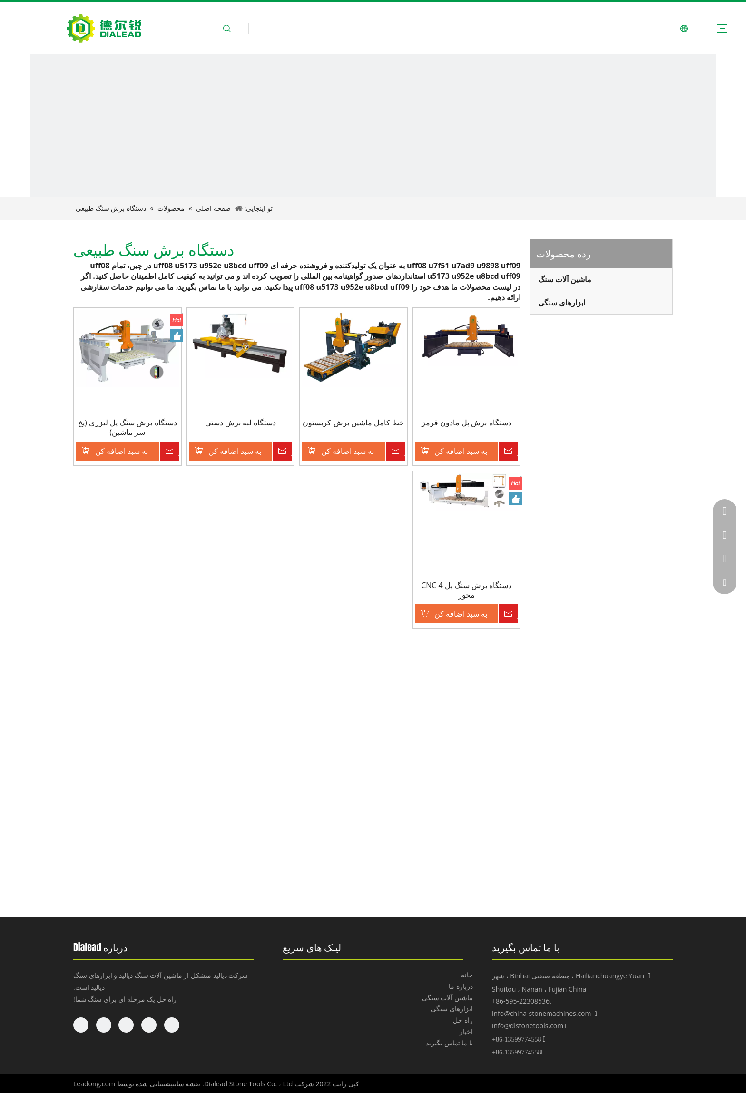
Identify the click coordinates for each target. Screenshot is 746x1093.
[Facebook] (171, 1025)
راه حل (463, 1019)
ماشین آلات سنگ (564, 279)
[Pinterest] (80, 1025)
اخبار (466, 1031)
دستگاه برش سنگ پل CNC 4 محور (466, 590)
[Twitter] (126, 1025)
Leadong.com (94, 1083)
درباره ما (461, 986)
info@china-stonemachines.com (541, 1013)
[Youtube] (103, 1025)
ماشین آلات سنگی (447, 997)
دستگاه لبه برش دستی (240, 423)
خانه (467, 974)
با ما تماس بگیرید (449, 1042)
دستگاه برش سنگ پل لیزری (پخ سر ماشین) (127, 427)
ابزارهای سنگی (561, 302)
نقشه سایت (187, 1083)
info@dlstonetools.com (527, 1025)
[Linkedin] (149, 1025)
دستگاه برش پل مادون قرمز (466, 423)
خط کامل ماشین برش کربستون (353, 423)
